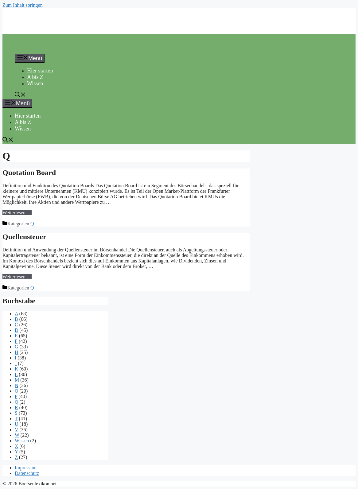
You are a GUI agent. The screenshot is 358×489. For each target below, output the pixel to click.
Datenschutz (27, 473)
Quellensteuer (24, 237)
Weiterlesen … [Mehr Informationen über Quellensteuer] (17, 276)
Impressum (26, 467)
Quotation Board (29, 173)
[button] (20, 95)
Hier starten (40, 71)
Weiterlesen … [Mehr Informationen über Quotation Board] (17, 212)
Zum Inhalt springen (22, 5)
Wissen (35, 83)
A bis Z (35, 77)
